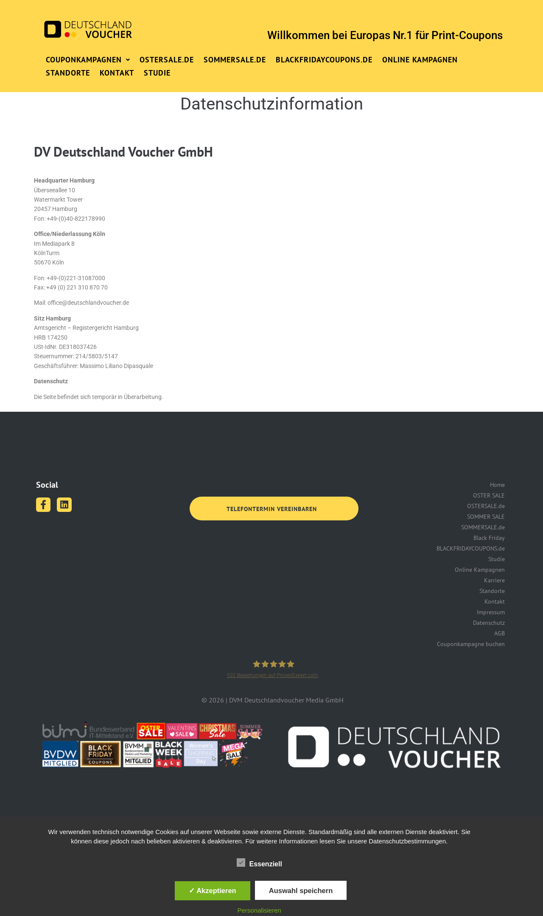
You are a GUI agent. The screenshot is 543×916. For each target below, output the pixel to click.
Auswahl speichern (301, 890)
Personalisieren (259, 910)
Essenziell (259, 862)
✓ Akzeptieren (212, 890)
